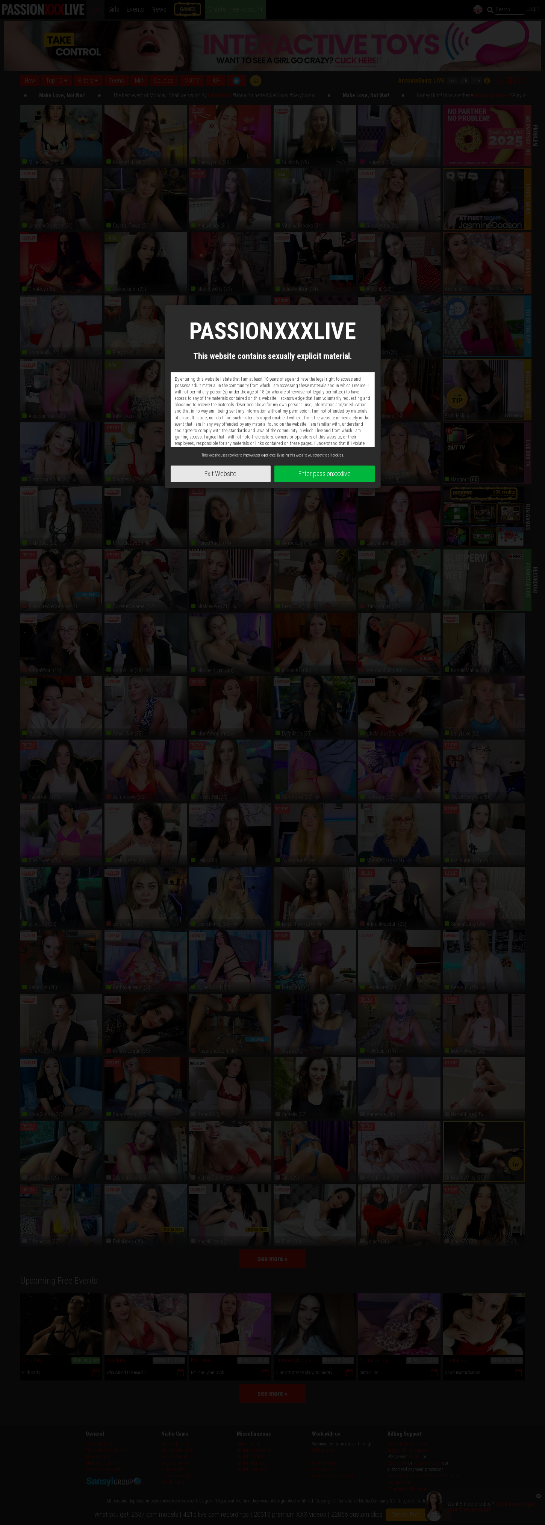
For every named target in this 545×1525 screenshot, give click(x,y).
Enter (324, 474)
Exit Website (220, 474)
